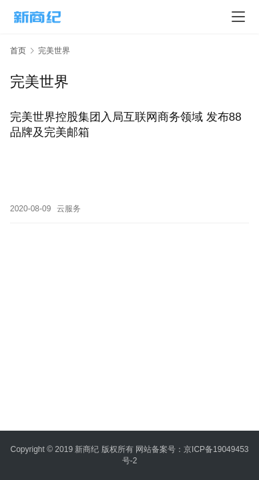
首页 (18, 50)
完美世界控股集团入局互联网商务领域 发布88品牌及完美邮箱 (126, 125)
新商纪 (87, 449)
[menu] (238, 17)
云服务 (69, 208)
